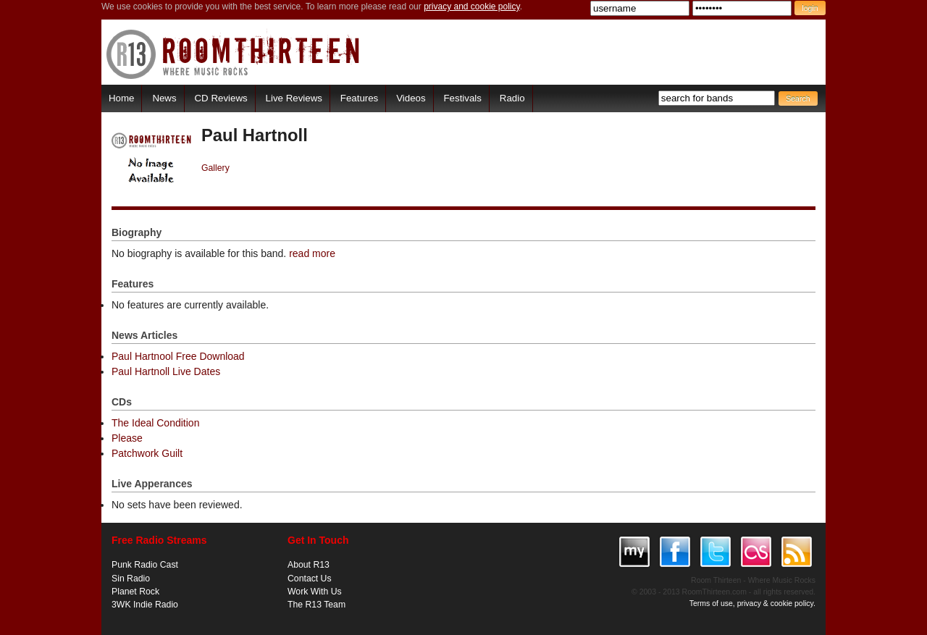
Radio (512, 98)
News (164, 98)
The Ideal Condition (155, 423)
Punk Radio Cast (145, 565)
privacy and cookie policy (472, 6)
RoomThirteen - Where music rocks (233, 54)
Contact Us (310, 578)
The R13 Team (316, 605)
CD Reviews (221, 98)
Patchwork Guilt (147, 453)
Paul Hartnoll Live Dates (166, 371)
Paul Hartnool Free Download (178, 356)
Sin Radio (131, 578)
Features (359, 98)
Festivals (462, 98)
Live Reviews (294, 98)
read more (312, 253)
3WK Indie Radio (145, 605)
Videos (410, 98)
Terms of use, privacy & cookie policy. (752, 603)
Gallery (215, 168)
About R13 (309, 565)
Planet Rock (135, 591)
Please (127, 438)
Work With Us (315, 591)
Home (121, 98)
